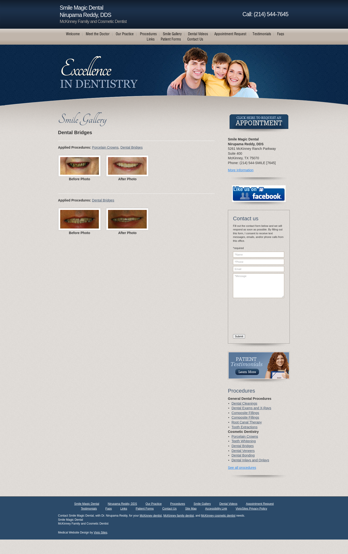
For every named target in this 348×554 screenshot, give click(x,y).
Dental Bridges (131, 147)
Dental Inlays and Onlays (250, 460)
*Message (258, 285)
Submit (239, 336)
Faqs (108, 508)
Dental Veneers (243, 451)
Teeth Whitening (244, 441)
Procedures (177, 504)
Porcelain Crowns (105, 147)
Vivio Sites (100, 532)
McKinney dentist (151, 515)
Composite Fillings (245, 413)
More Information (241, 170)
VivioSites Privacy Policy (251, 508)
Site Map (190, 508)
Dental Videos (228, 504)
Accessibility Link (216, 508)
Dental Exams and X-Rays (251, 408)
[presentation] (253, 316)
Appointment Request (260, 504)
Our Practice (153, 504)
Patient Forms (145, 508)
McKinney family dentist (178, 515)
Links (123, 508)
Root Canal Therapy (247, 422)
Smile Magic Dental (86, 504)
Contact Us (169, 508)
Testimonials (89, 508)
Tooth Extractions (244, 427)
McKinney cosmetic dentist (218, 515)
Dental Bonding (243, 455)
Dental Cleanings (244, 403)
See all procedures (242, 468)
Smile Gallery (202, 504)
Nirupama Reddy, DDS (122, 504)
